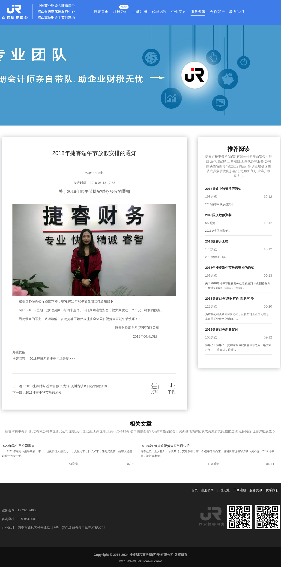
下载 (171, 392)
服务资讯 (198, 12)
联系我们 (236, 12)
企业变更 (178, 12)
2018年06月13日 (94, 336)
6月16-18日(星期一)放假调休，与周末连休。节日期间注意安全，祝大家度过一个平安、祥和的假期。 (88, 310)
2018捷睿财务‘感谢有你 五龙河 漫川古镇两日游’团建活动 (66, 386)
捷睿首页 (101, 12)
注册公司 (120, 11)
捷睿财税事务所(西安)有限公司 (94, 327)
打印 (154, 392)
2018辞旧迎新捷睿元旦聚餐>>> (52, 358)
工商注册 (139, 12)
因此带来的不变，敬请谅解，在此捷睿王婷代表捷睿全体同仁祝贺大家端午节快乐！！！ (78, 319)
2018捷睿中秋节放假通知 (43, 392)
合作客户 (217, 12)
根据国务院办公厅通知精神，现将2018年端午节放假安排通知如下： (64, 301)
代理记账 (159, 12)
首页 (194, 490)
